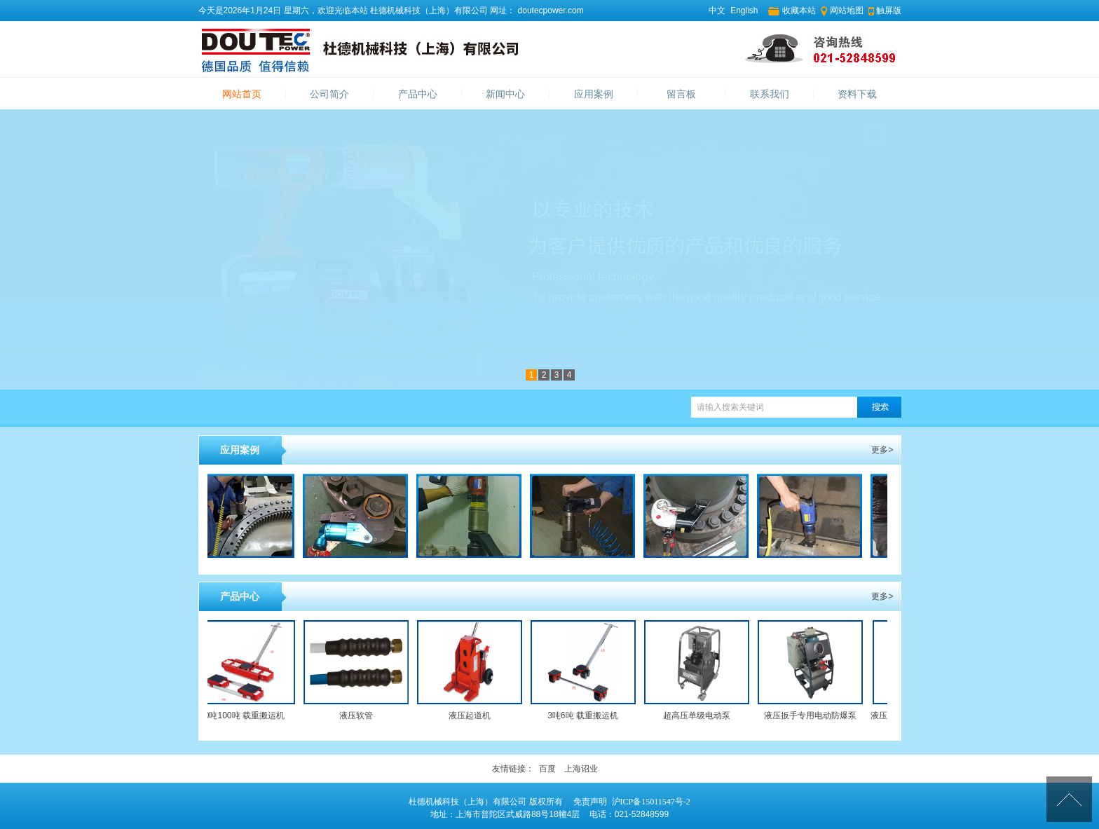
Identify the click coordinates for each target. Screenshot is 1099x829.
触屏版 (888, 10)
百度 (547, 769)
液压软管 (359, 715)
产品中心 (417, 94)
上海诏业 (581, 769)
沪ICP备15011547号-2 (651, 802)
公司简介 (329, 94)
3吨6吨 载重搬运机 (585, 715)
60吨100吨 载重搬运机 (245, 715)
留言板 (681, 94)
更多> (882, 450)
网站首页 (241, 94)
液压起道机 (472, 715)
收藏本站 (799, 10)
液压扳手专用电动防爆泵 (813, 715)
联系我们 (769, 94)
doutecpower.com (549, 10)
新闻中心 (505, 94)
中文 (717, 10)
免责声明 (590, 802)
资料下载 (857, 94)
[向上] (1069, 799)
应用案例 (593, 94)
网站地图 (846, 10)
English (744, 10)
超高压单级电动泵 (699, 715)
